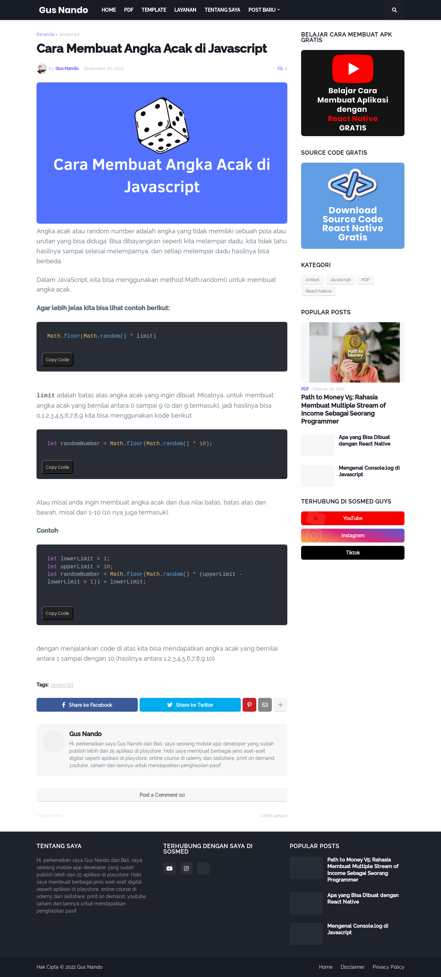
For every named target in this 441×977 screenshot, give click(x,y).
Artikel (312, 279)
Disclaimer (353, 967)
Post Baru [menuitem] (262, 10)
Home (325, 967)
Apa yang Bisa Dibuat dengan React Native (364, 440)
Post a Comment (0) (162, 795)
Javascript (69, 34)
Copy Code (57, 359)
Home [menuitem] (109, 10)
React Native (319, 291)
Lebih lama (272, 815)
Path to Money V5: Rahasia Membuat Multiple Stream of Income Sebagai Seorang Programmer (343, 409)
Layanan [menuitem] (185, 10)
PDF (365, 279)
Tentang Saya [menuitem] (222, 10)
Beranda (45, 34)
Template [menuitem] (154, 10)
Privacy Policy (388, 967)
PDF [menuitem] (128, 10)
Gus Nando (85, 733)
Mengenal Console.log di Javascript (369, 471)
